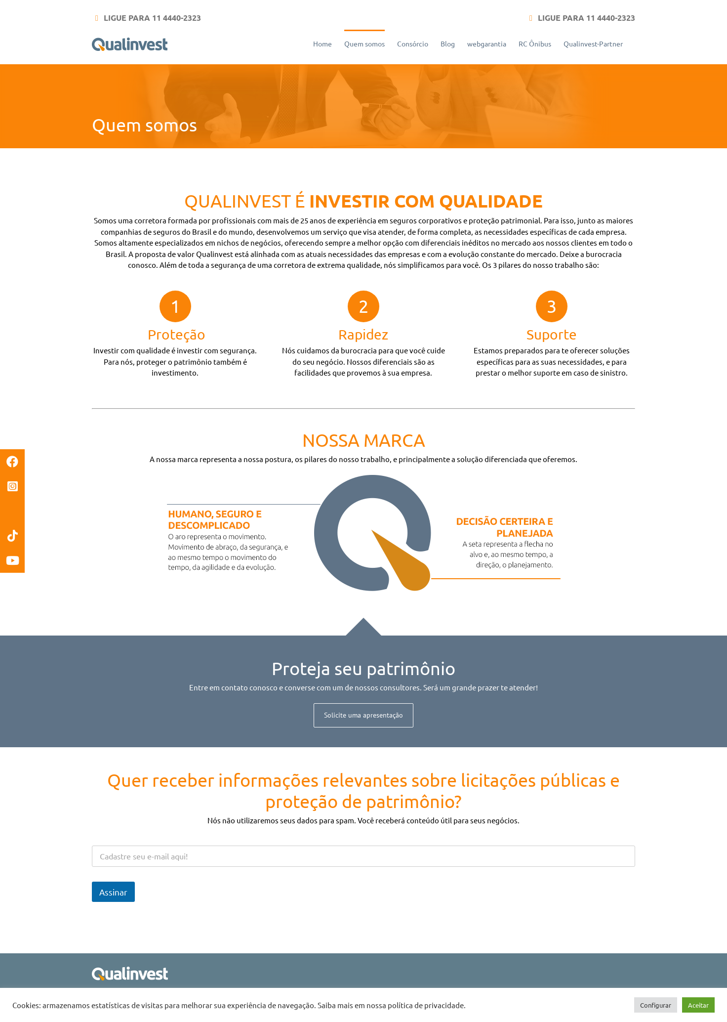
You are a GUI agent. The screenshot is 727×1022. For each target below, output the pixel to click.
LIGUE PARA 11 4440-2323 (151, 17)
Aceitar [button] (698, 1005)
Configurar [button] (655, 1005)
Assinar (113, 892)
